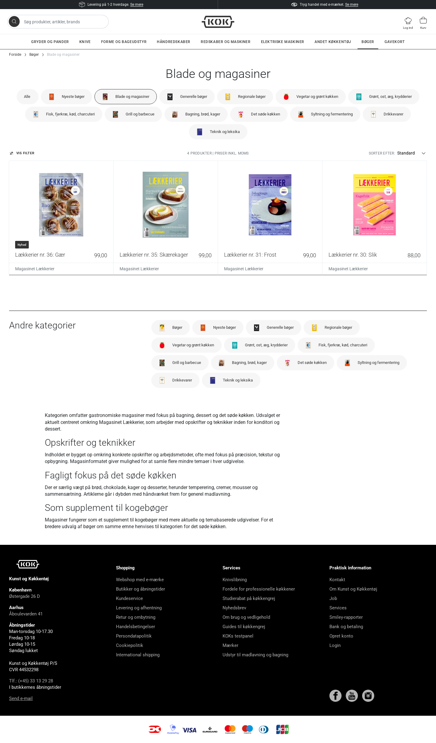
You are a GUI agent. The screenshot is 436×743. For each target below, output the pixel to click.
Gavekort (395, 42)
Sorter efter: (382, 153)
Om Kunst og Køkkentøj (353, 589)
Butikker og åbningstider (140, 589)
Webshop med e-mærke (140, 579)
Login (335, 645)
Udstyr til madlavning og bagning (255, 655)
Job (333, 598)
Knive (85, 42)
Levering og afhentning (139, 608)
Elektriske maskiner (282, 42)
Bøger (368, 42)
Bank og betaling (346, 626)
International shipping (138, 655)
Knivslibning (235, 579)
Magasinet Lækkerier (34, 268)
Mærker (230, 645)
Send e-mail (21, 698)
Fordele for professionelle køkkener (259, 589)
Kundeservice (129, 598)
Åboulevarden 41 (26, 614)
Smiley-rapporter (346, 617)
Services (338, 608)
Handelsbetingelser (135, 626)
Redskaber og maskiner (226, 42)
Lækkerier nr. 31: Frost (250, 255)
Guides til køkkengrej (244, 626)
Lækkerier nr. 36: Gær (40, 255)
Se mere (136, 4)
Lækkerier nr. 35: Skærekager (154, 255)
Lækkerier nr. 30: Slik (353, 255)
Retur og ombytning (135, 617)
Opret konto (341, 636)
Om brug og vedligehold (246, 617)
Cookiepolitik (129, 645)
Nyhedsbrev (234, 608)
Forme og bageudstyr (124, 42)
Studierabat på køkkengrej (249, 598)
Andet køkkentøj (333, 42)
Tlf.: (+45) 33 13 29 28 (31, 681)
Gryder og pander (50, 42)
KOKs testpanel (238, 636)
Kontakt (337, 579)
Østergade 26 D (24, 596)
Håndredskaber (173, 42)
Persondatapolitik (134, 636)
